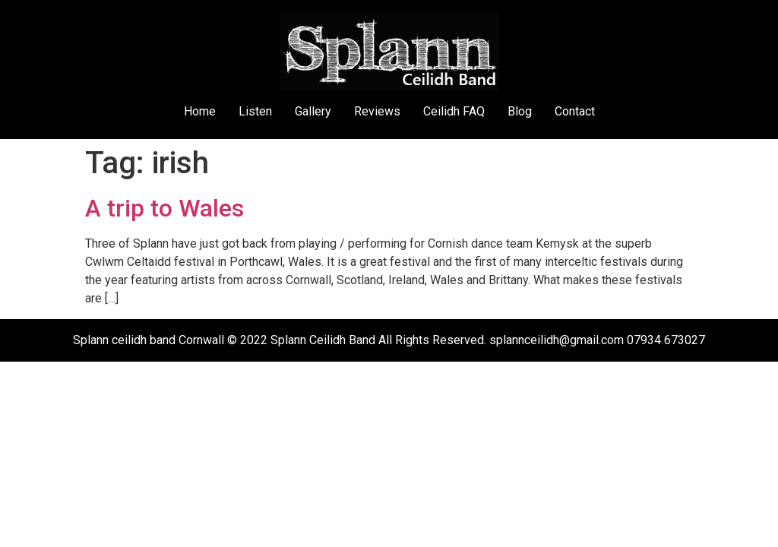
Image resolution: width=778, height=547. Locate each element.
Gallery (313, 111)
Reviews (377, 111)
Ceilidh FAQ (454, 111)
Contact (575, 111)
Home (200, 111)
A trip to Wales (164, 208)
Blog (520, 111)
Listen (255, 111)
